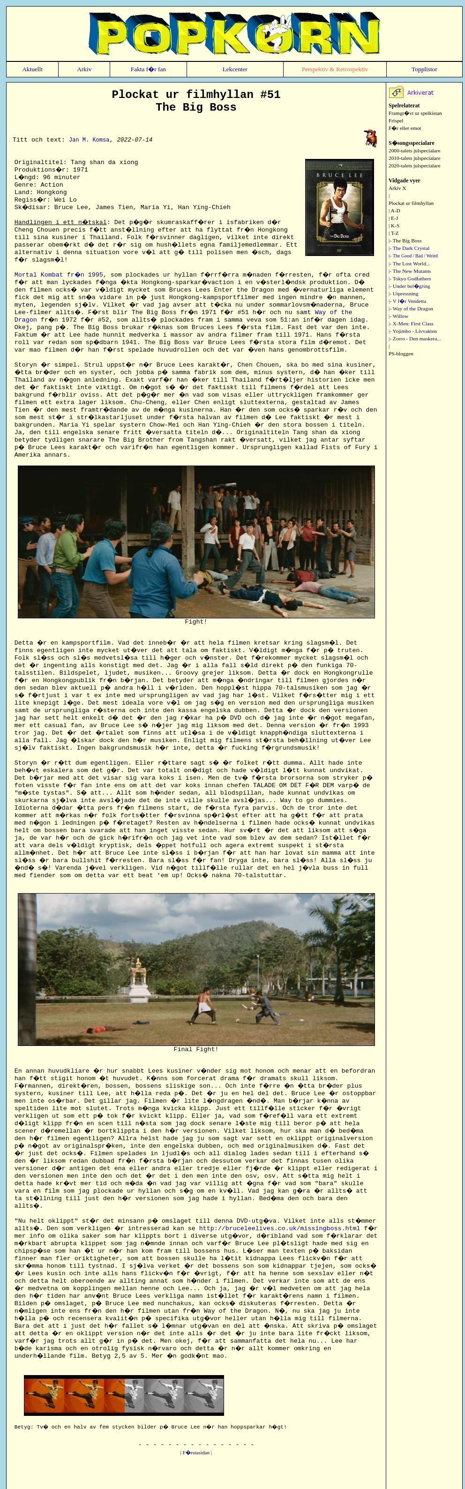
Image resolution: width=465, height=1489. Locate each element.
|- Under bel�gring (409, 286)
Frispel (396, 120)
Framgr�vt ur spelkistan (415, 113)
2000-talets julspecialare (414, 150)
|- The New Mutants (410, 271)
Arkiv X (397, 188)
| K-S (394, 225)
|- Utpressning (404, 293)
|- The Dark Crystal (409, 248)
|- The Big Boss (405, 240)
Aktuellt (32, 69)
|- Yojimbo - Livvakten (413, 331)
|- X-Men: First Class (411, 323)
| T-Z (393, 233)
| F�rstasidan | (196, 1452)
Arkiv (84, 69)
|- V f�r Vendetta (407, 301)
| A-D (394, 210)
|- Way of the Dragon (411, 308)
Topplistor (424, 69)
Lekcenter (235, 69)
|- (413, 255)
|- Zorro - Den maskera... (415, 338)
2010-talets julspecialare (414, 158)
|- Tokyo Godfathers (410, 278)
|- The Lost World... (409, 263)
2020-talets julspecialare (414, 165)
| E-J (393, 218)
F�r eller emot (405, 128)
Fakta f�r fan (148, 69)
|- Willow (398, 316)
